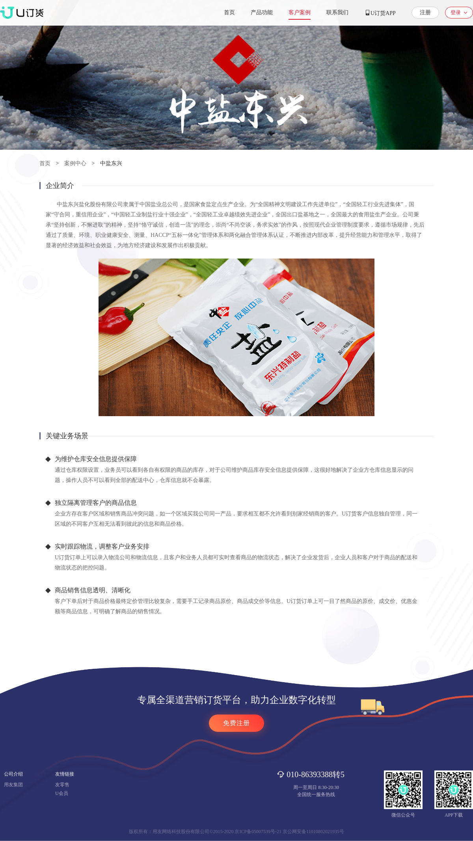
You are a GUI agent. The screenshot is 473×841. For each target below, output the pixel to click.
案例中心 (75, 163)
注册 (425, 12)
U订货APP (380, 12)
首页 (229, 12)
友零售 (62, 784)
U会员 (61, 793)
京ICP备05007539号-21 (258, 831)
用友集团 (13, 784)
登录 (456, 12)
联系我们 (337, 12)
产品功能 (262, 12)
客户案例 (300, 12)
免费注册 (236, 723)
